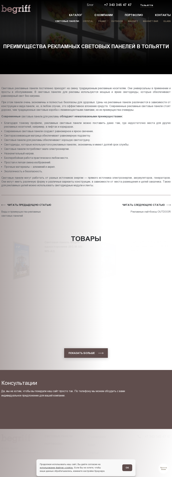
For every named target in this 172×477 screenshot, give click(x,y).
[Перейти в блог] (163, 468)
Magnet (133, 21)
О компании (103, 15)
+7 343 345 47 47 (118, 5)
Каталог (75, 15)
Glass (167, 21)
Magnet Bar (150, 21)
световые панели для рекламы (40, 116)
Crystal (88, 21)
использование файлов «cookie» (56, 467)
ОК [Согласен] (127, 467)
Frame (102, 21)
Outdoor (117, 21)
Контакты (163, 15)
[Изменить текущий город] (146, 5)
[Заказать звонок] (163, 5)
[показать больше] (86, 353)
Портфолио (134, 15)
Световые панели (12, 177)
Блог (90, 5)
